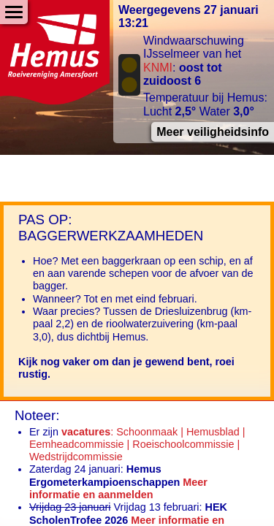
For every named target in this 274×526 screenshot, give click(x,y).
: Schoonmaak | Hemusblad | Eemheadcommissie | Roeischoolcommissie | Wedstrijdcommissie (137, 444)
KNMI (157, 67)
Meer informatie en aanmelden (118, 488)
